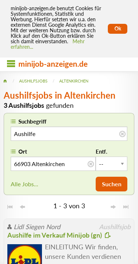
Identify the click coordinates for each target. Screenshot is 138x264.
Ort (22, 151)
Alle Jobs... (24, 183)
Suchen (111, 183)
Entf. (101, 151)
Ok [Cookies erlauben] (117, 29)
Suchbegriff (32, 121)
